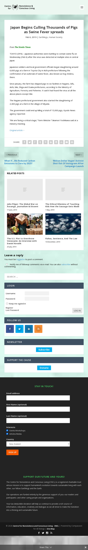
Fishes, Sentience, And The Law (61, 238)
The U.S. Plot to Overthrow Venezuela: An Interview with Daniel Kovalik (22, 241)
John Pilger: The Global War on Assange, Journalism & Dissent (22, 205)
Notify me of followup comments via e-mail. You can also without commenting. (41, 265)
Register (9, 308)
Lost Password (12, 310)
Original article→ (17, 130)
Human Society (55, 37)
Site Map (51, 529)
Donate (44, 367)
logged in (20, 259)
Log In (77, 310)
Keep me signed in (17, 303)
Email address (13, 393)
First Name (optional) (16, 404)
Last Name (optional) (16, 416)
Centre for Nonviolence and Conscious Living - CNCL (36, 526)
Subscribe (44, 349)
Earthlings (43, 37)
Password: (10, 298)
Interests (10, 427)
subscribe (65, 264)
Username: (11, 293)
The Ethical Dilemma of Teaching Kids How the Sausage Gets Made (62, 205)
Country (10, 439)
